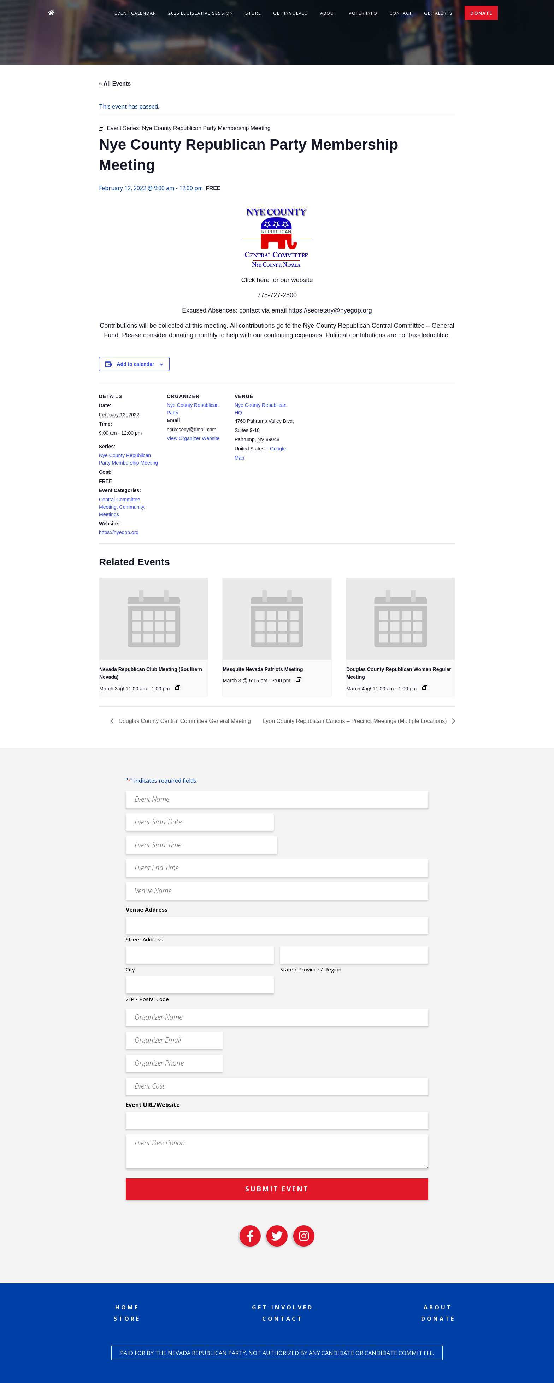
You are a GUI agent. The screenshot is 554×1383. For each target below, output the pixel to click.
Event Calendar (135, 13)
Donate (481, 13)
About (328, 13)
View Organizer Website (193, 438)
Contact (400, 13)
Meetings (109, 514)
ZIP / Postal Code (147, 999)
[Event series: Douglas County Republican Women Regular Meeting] (424, 687)
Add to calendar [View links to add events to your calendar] (135, 364)
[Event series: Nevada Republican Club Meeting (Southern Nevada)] (177, 687)
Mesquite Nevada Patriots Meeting (263, 669)
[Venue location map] (339, 431)
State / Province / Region (310, 969)
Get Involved (290, 13)
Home (127, 1307)
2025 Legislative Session (200, 13)
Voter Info (363, 13)
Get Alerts (438, 13)
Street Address (144, 939)
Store (253, 13)
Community (131, 507)
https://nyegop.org (118, 532)
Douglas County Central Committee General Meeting (184, 721)
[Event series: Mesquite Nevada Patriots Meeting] (298, 679)
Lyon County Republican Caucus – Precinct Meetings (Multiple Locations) (355, 721)
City (130, 969)
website (302, 280)
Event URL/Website (153, 1105)
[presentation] (153, 618)
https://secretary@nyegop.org (330, 310)
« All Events (115, 84)
